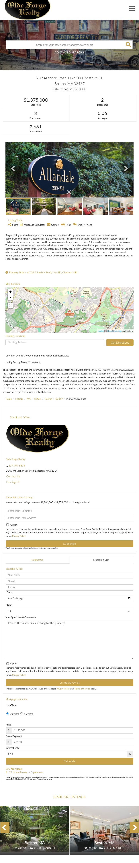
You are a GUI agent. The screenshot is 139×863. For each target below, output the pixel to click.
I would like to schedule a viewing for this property (69, 639)
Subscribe (69, 543)
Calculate (69, 761)
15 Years (26, 713)
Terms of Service (82, 688)
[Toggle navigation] (132, 8)
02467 (59, 398)
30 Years (12, 713)
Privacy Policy (19, 536)
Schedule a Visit (101, 559)
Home (8, 398)
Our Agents (13, 482)
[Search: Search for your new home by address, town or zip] (65, 44)
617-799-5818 (17, 465)
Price (8, 724)
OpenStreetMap (114, 331)
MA (29, 398)
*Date (9, 592)
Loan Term (11, 705)
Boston (48, 398)
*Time (9, 604)
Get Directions (120, 342)
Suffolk (37, 398)
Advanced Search (68, 52)
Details (34, 839)
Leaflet (101, 331)
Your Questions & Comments (21, 617)
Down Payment (14, 736)
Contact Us (13, 476)
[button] (128, 44)
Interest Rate (12, 747)
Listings (19, 398)
